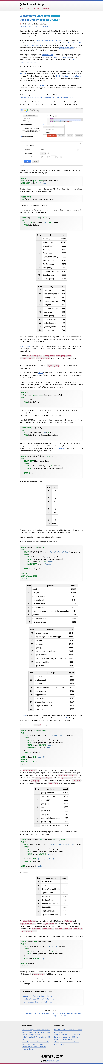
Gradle (40, 373)
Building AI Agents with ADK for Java (67, 1037)
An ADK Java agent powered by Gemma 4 (36, 1030)
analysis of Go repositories (62, 57)
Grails (58, 718)
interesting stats (47, 55)
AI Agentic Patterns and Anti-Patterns (67, 1035)
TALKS (29, 8)
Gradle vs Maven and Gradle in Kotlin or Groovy (39, 999)
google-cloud (26, 26)
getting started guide (66, 48)
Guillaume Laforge (54, 1061)
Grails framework (25, 361)
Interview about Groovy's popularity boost (37, 1002)
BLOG (22, 8)
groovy (37, 26)
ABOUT (46, 8)
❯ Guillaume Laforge (32, 4)
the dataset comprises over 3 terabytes (49, 40)
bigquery (46, 26)
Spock (25, 715)
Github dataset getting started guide (68, 76)
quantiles (60, 448)
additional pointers (34, 45)
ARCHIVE (37, 8)
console (42, 85)
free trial (23, 74)
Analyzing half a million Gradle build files (37, 996)
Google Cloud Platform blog (72, 43)
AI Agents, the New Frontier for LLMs (66, 1039)
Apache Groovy (25, 346)
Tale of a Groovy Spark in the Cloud (38, 1013)
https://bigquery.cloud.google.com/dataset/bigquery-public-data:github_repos (46, 97)
